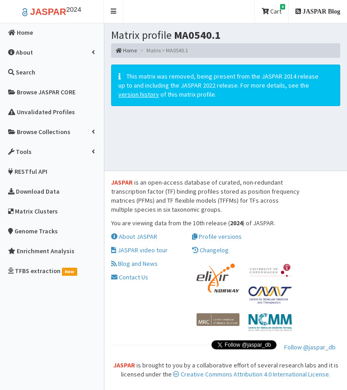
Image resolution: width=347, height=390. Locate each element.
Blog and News (134, 264)
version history (138, 94)
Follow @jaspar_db (310, 347)
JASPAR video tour (139, 250)
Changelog (210, 250)
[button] (113, 11)
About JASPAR (134, 236)
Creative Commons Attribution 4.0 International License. (251, 374)
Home (126, 50)
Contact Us (129, 277)
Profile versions (217, 236)
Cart (273, 9)
